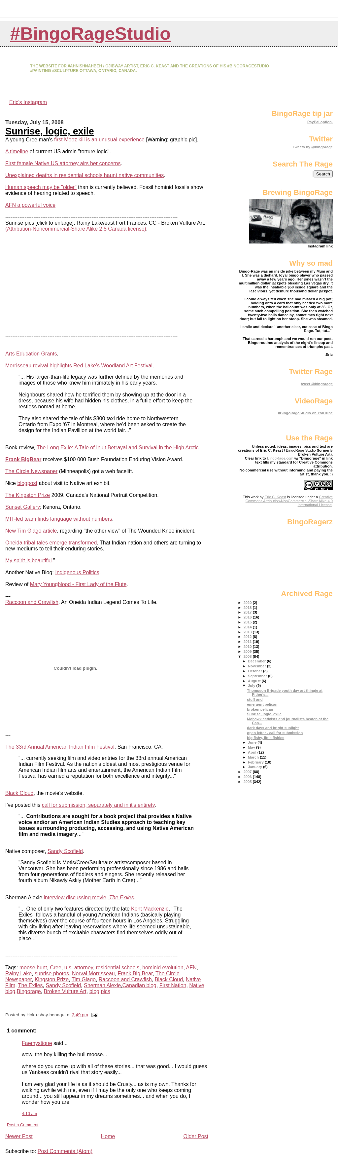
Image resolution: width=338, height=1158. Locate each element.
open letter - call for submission (275, 733)
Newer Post (19, 1136)
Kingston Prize (52, 979)
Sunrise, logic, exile (49, 131)
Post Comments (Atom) (65, 1151)
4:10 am (29, 1113)
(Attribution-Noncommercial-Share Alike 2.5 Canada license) (75, 229)
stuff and (254, 699)
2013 (248, 632)
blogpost (27, 483)
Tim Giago (84, 979)
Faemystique (37, 1043)
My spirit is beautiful (28, 560)
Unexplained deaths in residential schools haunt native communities (84, 175)
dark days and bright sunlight (273, 728)
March (254, 757)
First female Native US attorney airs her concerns (62, 163)
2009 (248, 652)
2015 (248, 622)
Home (108, 1136)
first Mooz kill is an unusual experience (99, 139)
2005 (248, 782)
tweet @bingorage (317, 384)
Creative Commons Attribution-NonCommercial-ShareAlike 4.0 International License (289, 501)
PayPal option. (320, 122)
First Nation (172, 985)
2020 (248, 603)
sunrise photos (52, 973)
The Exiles (30, 985)
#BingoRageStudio (90, 33)
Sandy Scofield (65, 851)
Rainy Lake (18, 973)
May (252, 747)
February (256, 762)
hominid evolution (163, 967)
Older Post (195, 1136)
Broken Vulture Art (65, 991)
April (252, 752)
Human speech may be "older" (41, 187)
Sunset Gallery (22, 507)
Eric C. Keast (275, 497)
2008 (248, 656)
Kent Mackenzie (150, 909)
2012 (248, 637)
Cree (55, 967)
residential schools (118, 967)
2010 (248, 647)
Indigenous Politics (77, 572)
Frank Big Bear (135, 973)
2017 (248, 612)
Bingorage (29, 991)
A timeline (16, 151)
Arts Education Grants (31, 353)
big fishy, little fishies (265, 738)
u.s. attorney (78, 967)
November (257, 666)
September (258, 676)
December (257, 661)
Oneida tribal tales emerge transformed (51, 542)
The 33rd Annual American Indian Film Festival (60, 747)
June (252, 742)
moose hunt (33, 967)
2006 (248, 777)
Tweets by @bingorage (313, 147)
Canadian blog (139, 985)
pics (105, 991)
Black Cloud (19, 793)
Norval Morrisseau (93, 973)
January (255, 767)
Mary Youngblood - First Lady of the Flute (78, 584)
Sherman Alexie (102, 985)
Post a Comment (22, 1124)
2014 (248, 627)
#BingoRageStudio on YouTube (305, 413)
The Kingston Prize (27, 495)
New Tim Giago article (31, 531)
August (255, 681)
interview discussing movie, (89, 897)
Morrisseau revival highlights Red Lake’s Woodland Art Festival (78, 365)
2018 (248, 608)
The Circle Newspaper (31, 471)
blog (94, 991)
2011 (248, 642)
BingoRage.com (280, 458)
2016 (248, 617)
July (252, 686)
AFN (191, 967)
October (255, 671)
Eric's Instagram (28, 102)
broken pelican (260, 709)
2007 (248, 772)
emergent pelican (262, 704)
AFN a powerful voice (30, 205)
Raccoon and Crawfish (31, 602)
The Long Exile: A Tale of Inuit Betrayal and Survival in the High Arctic (118, 447)
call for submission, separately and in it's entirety (98, 805)
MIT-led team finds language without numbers (58, 519)
